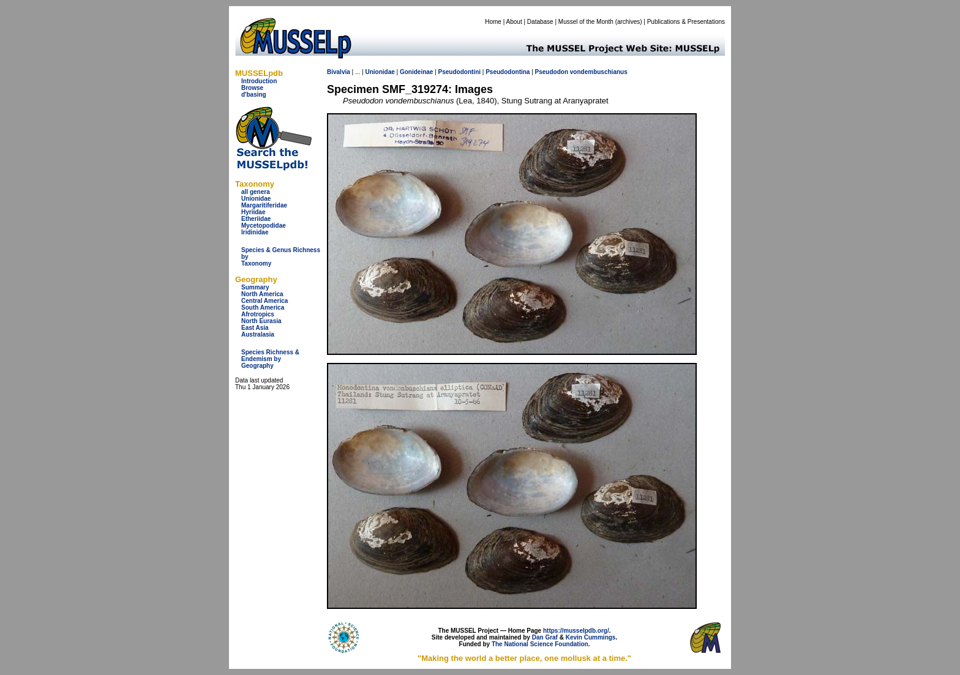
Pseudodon (551, 72)
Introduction (259, 81)
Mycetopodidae (263, 225)
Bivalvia (338, 72)
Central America (264, 300)
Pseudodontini (459, 72)
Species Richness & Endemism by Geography (270, 359)
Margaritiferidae (264, 205)
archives (628, 21)
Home (493, 21)
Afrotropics (257, 314)
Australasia (257, 334)
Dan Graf (545, 637)
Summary (255, 287)
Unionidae (256, 198)
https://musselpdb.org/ (576, 630)
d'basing (253, 94)
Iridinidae (254, 232)
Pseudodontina (508, 72)
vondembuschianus (599, 72)
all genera (255, 191)
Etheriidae (256, 218)
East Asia (255, 327)
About (514, 21)
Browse (252, 87)
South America (262, 307)
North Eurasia (261, 321)
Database (540, 21)
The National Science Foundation (540, 644)
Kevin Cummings (591, 637)
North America (262, 294)
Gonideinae (416, 72)
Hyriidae (253, 212)
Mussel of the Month (585, 21)
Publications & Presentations (686, 21)
